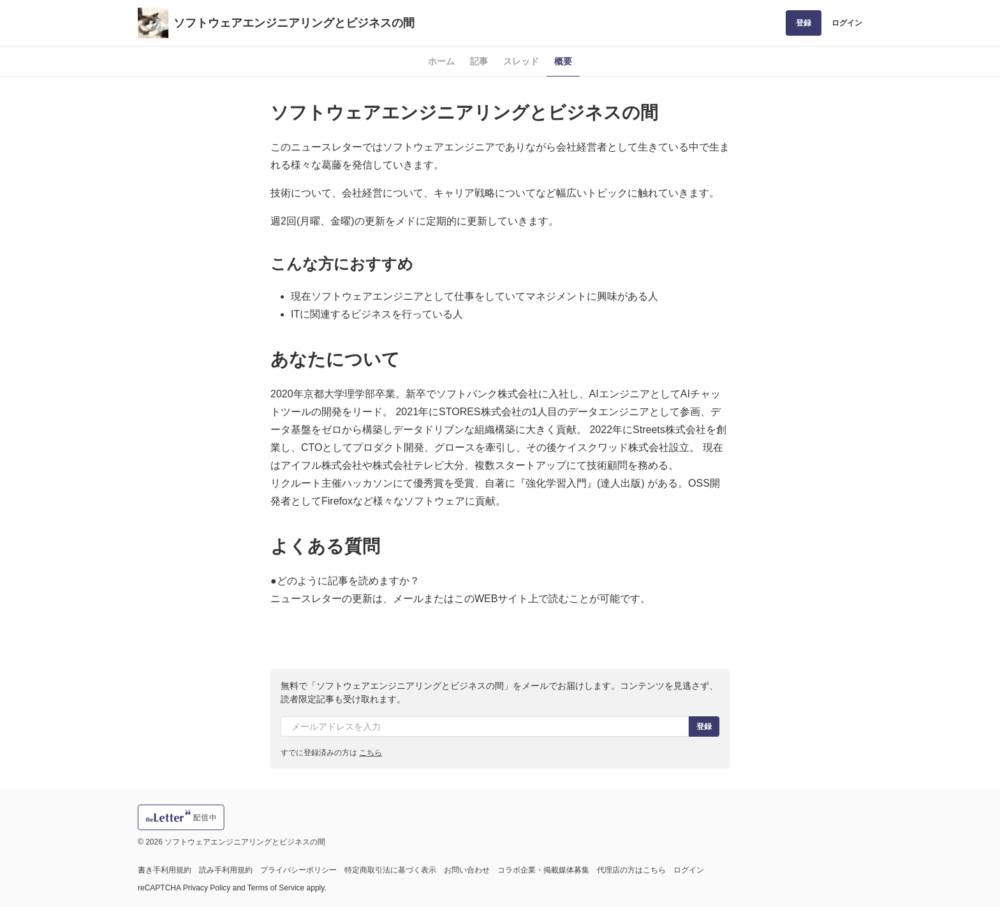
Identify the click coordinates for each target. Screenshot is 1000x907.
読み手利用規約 (226, 870)
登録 (803, 22)
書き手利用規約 (164, 870)
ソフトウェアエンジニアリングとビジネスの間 (294, 23)
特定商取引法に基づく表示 (390, 870)
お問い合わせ (467, 870)
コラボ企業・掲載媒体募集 (543, 870)
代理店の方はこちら (631, 870)
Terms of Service (275, 887)
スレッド (521, 61)
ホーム (441, 61)
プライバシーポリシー (298, 870)
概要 (563, 61)
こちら (370, 752)
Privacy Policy (207, 887)
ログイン (847, 23)
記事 (479, 61)
